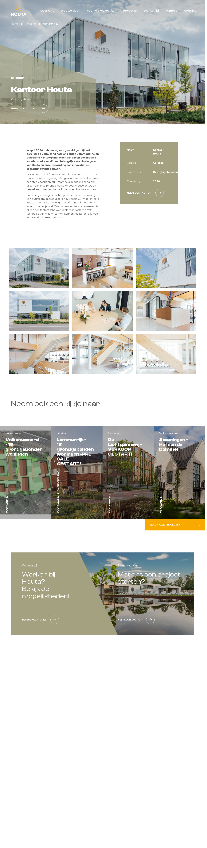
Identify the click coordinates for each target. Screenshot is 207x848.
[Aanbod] (172, 11)
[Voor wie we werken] (101, 11)
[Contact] (190, 11)
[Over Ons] (47, 11)
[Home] (19, 10)
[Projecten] (130, 11)
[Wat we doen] (70, 11)
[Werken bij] (151, 11)
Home (15, 23)
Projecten (31, 23)
